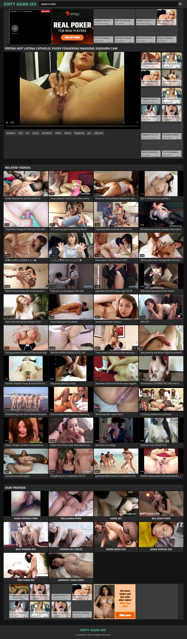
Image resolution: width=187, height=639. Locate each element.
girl (89, 132)
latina (58, 132)
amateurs (47, 132)
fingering (79, 132)
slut (20, 132)
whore (68, 132)
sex (27, 132)
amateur (10, 132)
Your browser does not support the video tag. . (72, 90)
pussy (36, 132)
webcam (98, 132)
